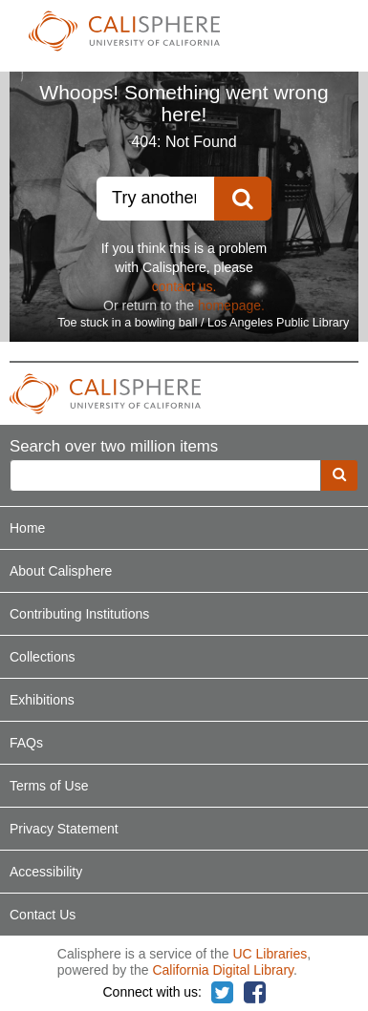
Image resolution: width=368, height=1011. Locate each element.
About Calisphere (61, 571)
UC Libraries (269, 953)
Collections (42, 656)
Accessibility (46, 871)
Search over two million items (114, 447)
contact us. (184, 286)
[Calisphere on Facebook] (255, 993)
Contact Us (43, 914)
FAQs (26, 742)
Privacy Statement (64, 828)
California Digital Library (222, 970)
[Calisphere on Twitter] (222, 993)
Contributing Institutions (79, 613)
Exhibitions (42, 699)
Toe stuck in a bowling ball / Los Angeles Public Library (203, 322)
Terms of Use (49, 785)
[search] (339, 475)
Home (27, 528)
